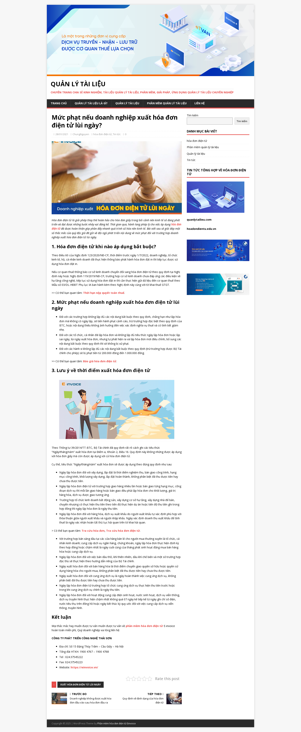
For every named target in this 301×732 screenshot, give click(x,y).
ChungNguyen (81, 134)
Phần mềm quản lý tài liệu (167, 103)
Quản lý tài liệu (127, 103)
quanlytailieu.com (199, 219)
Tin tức (117, 134)
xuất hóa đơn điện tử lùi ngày (80, 684)
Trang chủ (59, 103)
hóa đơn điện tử (102, 134)
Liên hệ (199, 103)
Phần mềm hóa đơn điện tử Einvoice (116, 723)
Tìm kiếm (192, 115)
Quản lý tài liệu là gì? (91, 103)
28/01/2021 (61, 134)
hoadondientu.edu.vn (201, 229)
